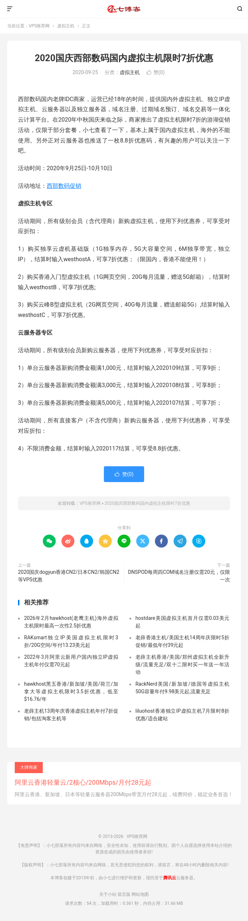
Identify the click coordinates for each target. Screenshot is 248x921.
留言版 (124, 894)
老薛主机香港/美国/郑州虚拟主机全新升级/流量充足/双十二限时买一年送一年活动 (183, 664)
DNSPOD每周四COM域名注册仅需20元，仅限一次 (179, 575)
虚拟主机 (65, 25)
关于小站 (107, 894)
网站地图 (140, 894)
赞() (156, 72)
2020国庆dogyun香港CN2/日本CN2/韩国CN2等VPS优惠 (68, 575)
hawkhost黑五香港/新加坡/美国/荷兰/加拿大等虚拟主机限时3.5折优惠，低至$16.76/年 (71, 691)
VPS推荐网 (124, 9)
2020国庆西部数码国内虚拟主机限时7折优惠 (124, 58)
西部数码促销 (64, 185)
